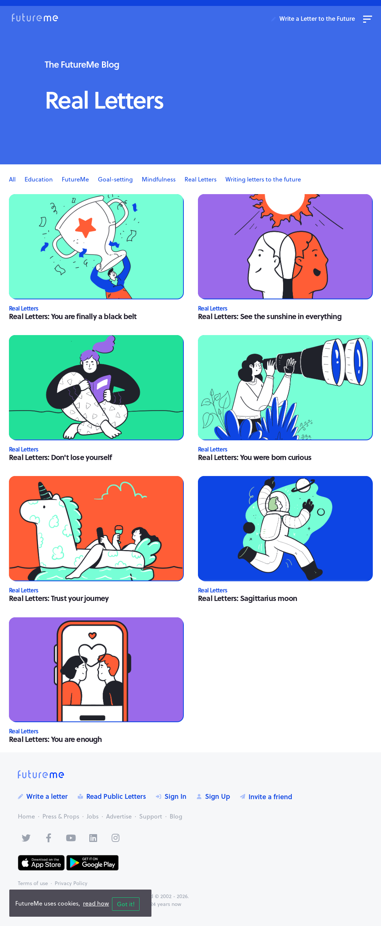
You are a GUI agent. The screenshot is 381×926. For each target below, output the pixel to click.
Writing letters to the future (263, 179)
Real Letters (201, 179)
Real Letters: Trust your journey (59, 597)
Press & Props (60, 816)
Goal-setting (115, 179)
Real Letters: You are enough (55, 738)
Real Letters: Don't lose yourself (60, 456)
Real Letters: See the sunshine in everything (270, 316)
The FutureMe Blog (82, 64)
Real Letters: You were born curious (254, 456)
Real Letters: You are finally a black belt (73, 316)
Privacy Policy (71, 883)
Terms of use (33, 883)
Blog (176, 816)
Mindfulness (159, 179)
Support (150, 816)
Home (26, 816)
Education (39, 179)
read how (96, 903)
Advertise (119, 816)
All (12, 179)
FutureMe (75, 179)
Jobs (93, 816)
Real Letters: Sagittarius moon (247, 597)
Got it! (126, 904)
